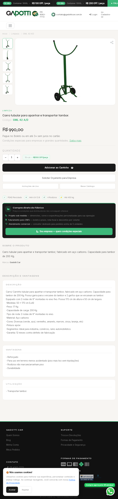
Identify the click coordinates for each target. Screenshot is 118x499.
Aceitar (12, 490)
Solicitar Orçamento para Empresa (59, 178)
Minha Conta (12, 445)
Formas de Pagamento (72, 440)
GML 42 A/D (28, 34)
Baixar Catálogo (88, 186)
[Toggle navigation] (10, 25)
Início (4, 34)
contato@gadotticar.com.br (66, 14)
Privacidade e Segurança (73, 445)
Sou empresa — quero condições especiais (59, 231)
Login (93, 14)
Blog (8, 440)
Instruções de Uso (30, 186)
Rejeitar (25, 490)
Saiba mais (75, 140)
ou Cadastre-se (106, 14)
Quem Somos (12, 435)
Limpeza (15, 34)
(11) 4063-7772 (40, 14)
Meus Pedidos (13, 449)
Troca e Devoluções (71, 435)
